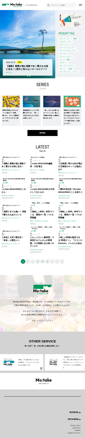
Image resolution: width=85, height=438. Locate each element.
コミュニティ (62, 186)
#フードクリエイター (67, 47)
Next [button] (57, 11)
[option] (27, 44)
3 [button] (29, 75)
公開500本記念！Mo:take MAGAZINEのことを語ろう (70, 190)
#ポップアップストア (67, 65)
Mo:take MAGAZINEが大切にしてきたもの (42, 190)
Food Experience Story (36, 250)
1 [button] (25, 75)
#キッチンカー (65, 38)
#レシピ (62, 68)
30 (47, 262)
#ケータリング (65, 71)
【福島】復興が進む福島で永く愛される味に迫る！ (14, 164)
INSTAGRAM (74, 419)
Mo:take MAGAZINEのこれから (14, 190)
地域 (3, 160)
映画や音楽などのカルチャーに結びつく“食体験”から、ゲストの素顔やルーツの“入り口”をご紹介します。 (11, 115)
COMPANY (78, 430)
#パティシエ (64, 44)
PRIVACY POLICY (76, 425)
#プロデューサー (65, 41)
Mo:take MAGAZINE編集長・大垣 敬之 (41, 164)
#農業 (75, 38)
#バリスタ (63, 53)
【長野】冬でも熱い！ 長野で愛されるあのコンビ (14, 213)
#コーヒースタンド (66, 56)
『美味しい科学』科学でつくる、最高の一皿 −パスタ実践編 (42, 215)
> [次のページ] (57, 262)
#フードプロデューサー (68, 50)
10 (38, 262)
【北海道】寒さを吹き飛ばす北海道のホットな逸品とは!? (70, 166)
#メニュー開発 (65, 59)
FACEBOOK (75, 412)
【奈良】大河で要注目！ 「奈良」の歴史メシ (13, 239)
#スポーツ (63, 62)
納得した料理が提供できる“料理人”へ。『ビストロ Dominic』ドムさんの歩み (70, 241)
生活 (31, 208)
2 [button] (27, 75)
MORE (42, 132)
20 (42, 262)
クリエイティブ (35, 160)
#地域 (70, 68)
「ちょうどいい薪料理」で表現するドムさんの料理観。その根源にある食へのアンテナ (42, 242)
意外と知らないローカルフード (11, 169)
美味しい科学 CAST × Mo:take (39, 221)
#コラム (4, 172)
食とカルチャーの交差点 (37, 169)
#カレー (75, 71)
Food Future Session (8, 195)
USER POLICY (77, 428)
